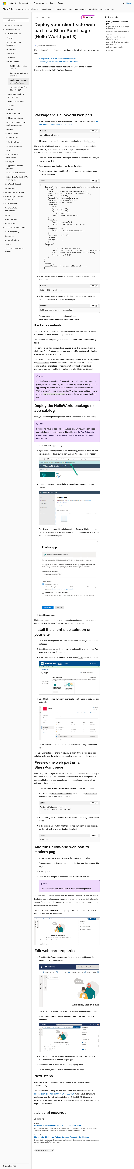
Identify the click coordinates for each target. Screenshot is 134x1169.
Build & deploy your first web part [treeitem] (18, 67)
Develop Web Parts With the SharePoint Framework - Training (57, 1125)
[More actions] (98, 17)
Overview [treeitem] (9, 38)
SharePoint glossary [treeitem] (12, 232)
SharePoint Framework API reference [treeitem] (14, 250)
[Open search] (123, 3)
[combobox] (16, 20)
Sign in (128, 3)
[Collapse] (28, 15)
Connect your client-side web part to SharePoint (58, 62)
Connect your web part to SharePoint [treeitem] (19, 74)
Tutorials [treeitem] (8, 244)
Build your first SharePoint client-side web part (57, 58)
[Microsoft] (4, 3)
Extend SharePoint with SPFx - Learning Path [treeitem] (17, 178)
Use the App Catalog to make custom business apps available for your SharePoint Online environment (65, 435)
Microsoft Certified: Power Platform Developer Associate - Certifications (61, 1137)
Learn (37, 17)
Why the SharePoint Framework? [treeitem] (13, 43)
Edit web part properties (114, 47)
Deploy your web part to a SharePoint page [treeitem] (19, 81)
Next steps (110, 50)
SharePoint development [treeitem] (13, 25)
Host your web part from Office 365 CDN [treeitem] (18, 88)
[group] (69, 228)
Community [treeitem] (9, 236)
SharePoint (46, 17)
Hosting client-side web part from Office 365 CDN (54, 1094)
